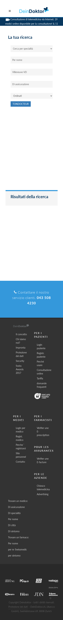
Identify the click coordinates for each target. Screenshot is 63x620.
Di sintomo (13, 531)
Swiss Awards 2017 (20, 369)
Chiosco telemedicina (43, 487)
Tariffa (40, 378)
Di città (12, 525)
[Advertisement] (31, 150)
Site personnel (21, 455)
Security (20, 360)
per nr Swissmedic (17, 549)
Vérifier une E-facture (43, 460)
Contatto (20, 461)
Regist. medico (19, 438)
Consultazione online (44, 372)
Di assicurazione (16, 507)
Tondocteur (21, 103)
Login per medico (20, 430)
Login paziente (41, 346)
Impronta (20, 347)
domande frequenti (42, 385)
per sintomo (14, 555)
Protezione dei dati (21, 354)
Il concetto (21, 334)
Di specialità (14, 513)
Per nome (13, 519)
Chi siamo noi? (21, 341)
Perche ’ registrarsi (21, 446)
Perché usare (40, 363)
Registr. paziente (41, 355)
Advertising (42, 494)
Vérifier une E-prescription (43, 431)
